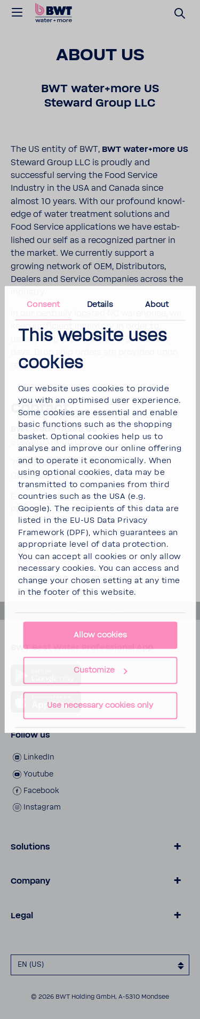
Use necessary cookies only (100, 705)
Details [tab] (100, 304)
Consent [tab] (43, 304)
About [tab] (157, 304)
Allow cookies (100, 635)
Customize (100, 670)
